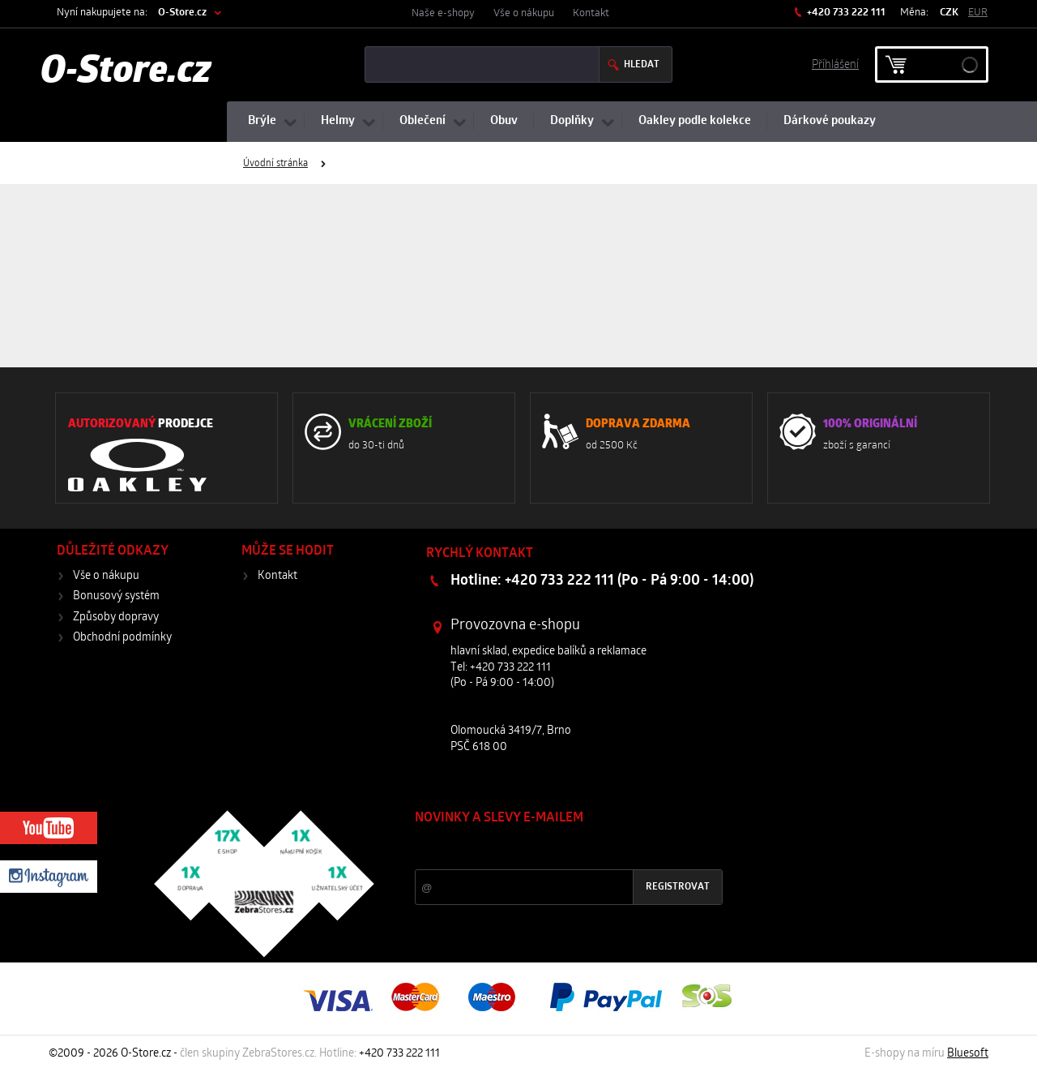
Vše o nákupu (523, 13)
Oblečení (422, 121)
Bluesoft (967, 1054)
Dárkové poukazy (829, 121)
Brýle (262, 121)
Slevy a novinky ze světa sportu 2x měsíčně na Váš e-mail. (553, 849)
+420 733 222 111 (845, 12)
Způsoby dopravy (116, 617)
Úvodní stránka (275, 164)
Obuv (504, 121)
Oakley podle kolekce (694, 121)
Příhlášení (835, 63)
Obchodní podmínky (122, 638)
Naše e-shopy (443, 13)
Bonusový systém (116, 596)
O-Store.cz (182, 12)
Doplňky (572, 121)
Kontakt (591, 13)
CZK (949, 12)
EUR (978, 12)
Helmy (338, 121)
